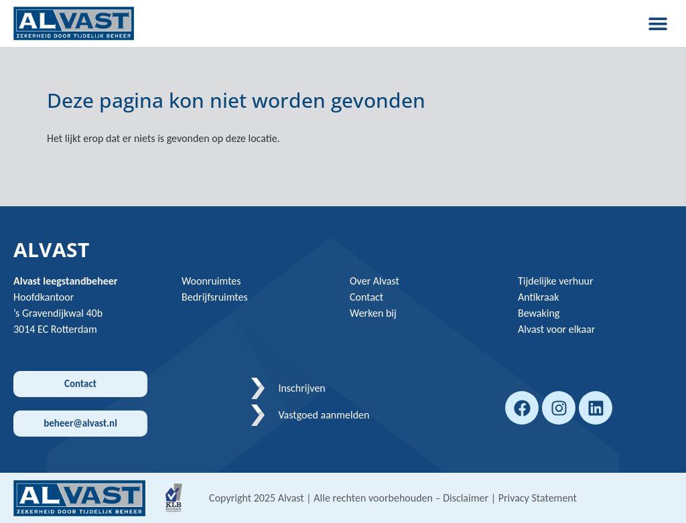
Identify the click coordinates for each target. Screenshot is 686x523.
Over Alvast (374, 281)
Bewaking (538, 313)
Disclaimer (465, 498)
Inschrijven (301, 388)
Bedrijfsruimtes (215, 297)
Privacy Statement (537, 498)
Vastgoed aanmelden (323, 414)
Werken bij (373, 313)
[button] (657, 23)
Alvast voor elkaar (556, 329)
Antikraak (538, 297)
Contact (366, 297)
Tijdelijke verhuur (556, 281)
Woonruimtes (211, 281)
